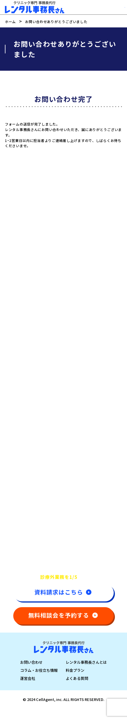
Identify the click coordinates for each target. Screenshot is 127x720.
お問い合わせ (31, 662)
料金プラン (75, 670)
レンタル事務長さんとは (86, 662)
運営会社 (27, 678)
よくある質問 (77, 678)
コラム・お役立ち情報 (39, 670)
